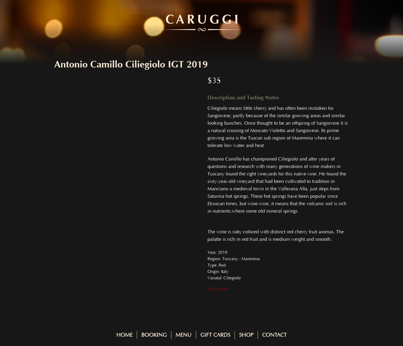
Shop (246, 335)
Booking (154, 335)
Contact (274, 335)
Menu (184, 335)
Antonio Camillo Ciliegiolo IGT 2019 (131, 64)
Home (124, 335)
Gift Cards (215, 335)
